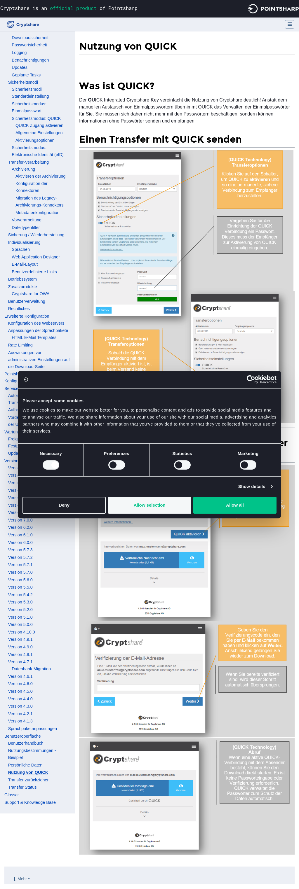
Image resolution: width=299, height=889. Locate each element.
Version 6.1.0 (20, 535)
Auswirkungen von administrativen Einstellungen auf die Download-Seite (39, 359)
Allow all (235, 505)
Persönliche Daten (25, 765)
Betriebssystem (22, 279)
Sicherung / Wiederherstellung (36, 234)
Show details (251, 486)
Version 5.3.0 (20, 602)
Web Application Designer (36, 257)
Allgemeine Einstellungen (39, 132)
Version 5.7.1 (20, 564)
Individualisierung (24, 242)
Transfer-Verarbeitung (28, 162)
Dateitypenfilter (26, 227)
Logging (19, 52)
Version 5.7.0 (20, 572)
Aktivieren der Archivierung (40, 176)
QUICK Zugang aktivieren (39, 125)
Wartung (12, 432)
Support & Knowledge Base (30, 802)
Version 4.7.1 (20, 661)
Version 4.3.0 (20, 706)
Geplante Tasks (26, 75)
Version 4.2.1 (20, 713)
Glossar (11, 794)
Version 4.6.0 (20, 683)
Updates (19, 67)
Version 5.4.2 (20, 594)
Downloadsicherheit (30, 37)
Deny (64, 505)
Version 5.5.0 (20, 587)
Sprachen (21, 249)
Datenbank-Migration (31, 668)
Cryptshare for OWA (30, 293)
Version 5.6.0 (20, 580)
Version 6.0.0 (20, 542)
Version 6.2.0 (20, 527)
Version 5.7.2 (20, 557)
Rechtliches (19, 308)
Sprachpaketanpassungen (32, 728)
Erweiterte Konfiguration (26, 316)
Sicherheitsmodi (23, 82)
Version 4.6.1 (20, 676)
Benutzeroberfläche (22, 736)
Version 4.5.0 (20, 691)
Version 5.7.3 (20, 549)
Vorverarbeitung (26, 220)
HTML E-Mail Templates (34, 337)
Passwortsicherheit (29, 45)
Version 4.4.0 (20, 698)
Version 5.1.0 (20, 617)
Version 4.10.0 (21, 632)
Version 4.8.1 (20, 654)
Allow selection (149, 505)
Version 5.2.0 (20, 609)
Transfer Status (22, 787)
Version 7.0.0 (20, 520)
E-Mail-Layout (25, 264)
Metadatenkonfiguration (37, 212)
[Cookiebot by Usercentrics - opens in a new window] (251, 379)
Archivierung (23, 169)
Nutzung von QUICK (28, 772)
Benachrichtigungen (30, 60)
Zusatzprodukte (22, 286)
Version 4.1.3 (20, 721)
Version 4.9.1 (20, 639)
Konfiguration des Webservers (36, 323)
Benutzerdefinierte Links (34, 272)
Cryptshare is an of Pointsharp (69, 8)
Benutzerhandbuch (26, 743)
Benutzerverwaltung (26, 301)
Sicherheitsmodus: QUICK (36, 118)
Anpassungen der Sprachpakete (38, 330)
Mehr (22, 878)
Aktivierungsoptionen (35, 140)
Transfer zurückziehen (29, 780)
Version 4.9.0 (20, 647)
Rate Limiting (20, 345)
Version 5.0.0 (20, 624)
